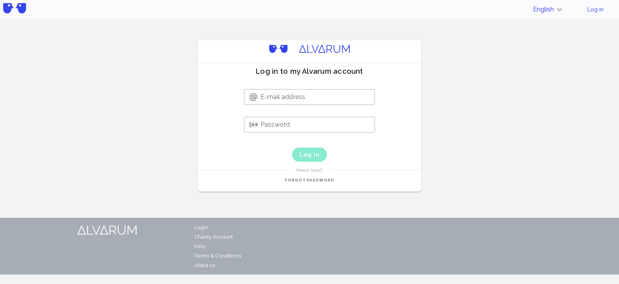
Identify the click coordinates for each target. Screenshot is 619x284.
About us (204, 265)
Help (200, 246)
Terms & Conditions (217, 256)
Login (201, 227)
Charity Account (213, 237)
